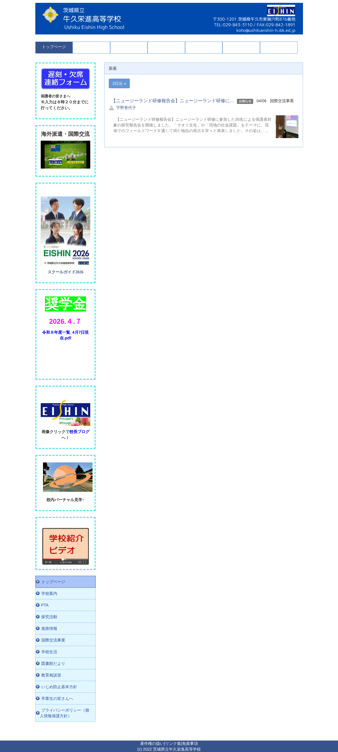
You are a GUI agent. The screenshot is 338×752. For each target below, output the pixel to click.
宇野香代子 (126, 107)
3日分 (119, 83)
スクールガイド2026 (65, 272)
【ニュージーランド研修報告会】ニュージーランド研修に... (171, 100)
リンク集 (173, 743)
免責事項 (190, 743)
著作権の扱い (152, 743)
